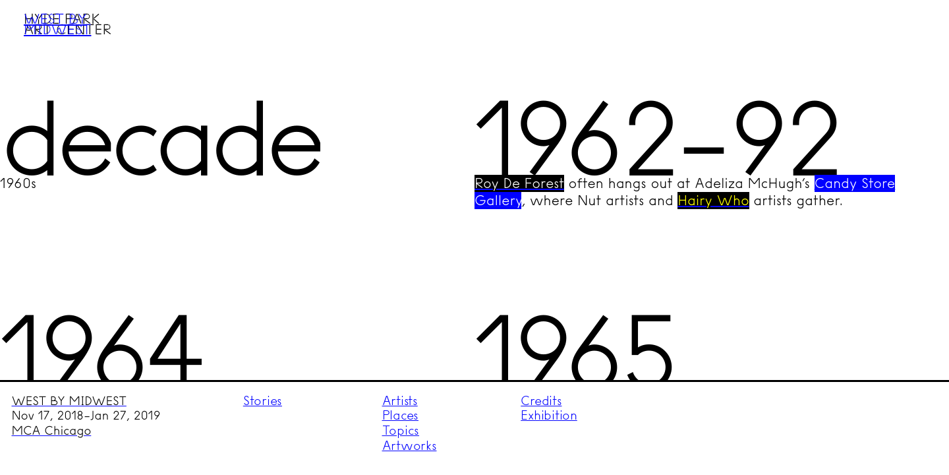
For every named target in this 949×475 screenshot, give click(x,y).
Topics (401, 430)
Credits (541, 400)
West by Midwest (57, 23)
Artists (400, 400)
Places (400, 415)
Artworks (409, 445)
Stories (262, 400)
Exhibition (549, 415)
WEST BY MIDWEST (69, 401)
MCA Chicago (52, 431)
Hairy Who (713, 200)
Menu (914, 35)
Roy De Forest (519, 183)
